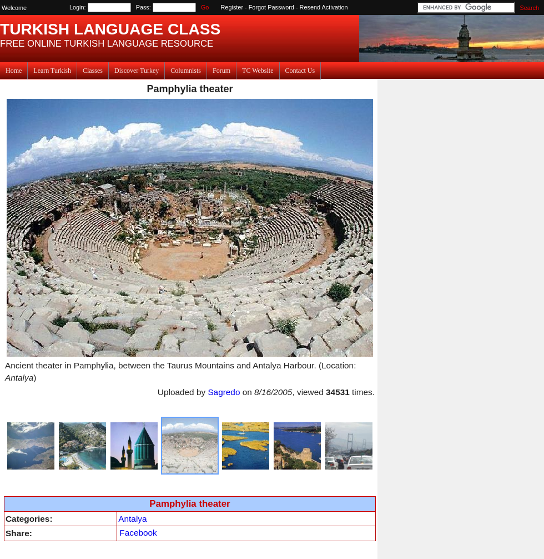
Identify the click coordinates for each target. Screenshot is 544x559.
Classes (93, 70)
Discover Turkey (136, 70)
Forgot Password (271, 7)
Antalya (132, 518)
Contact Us (300, 70)
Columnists (185, 70)
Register (232, 7)
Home (14, 70)
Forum (221, 70)
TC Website (257, 70)
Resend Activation (324, 7)
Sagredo (224, 392)
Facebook (138, 532)
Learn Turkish (52, 70)
